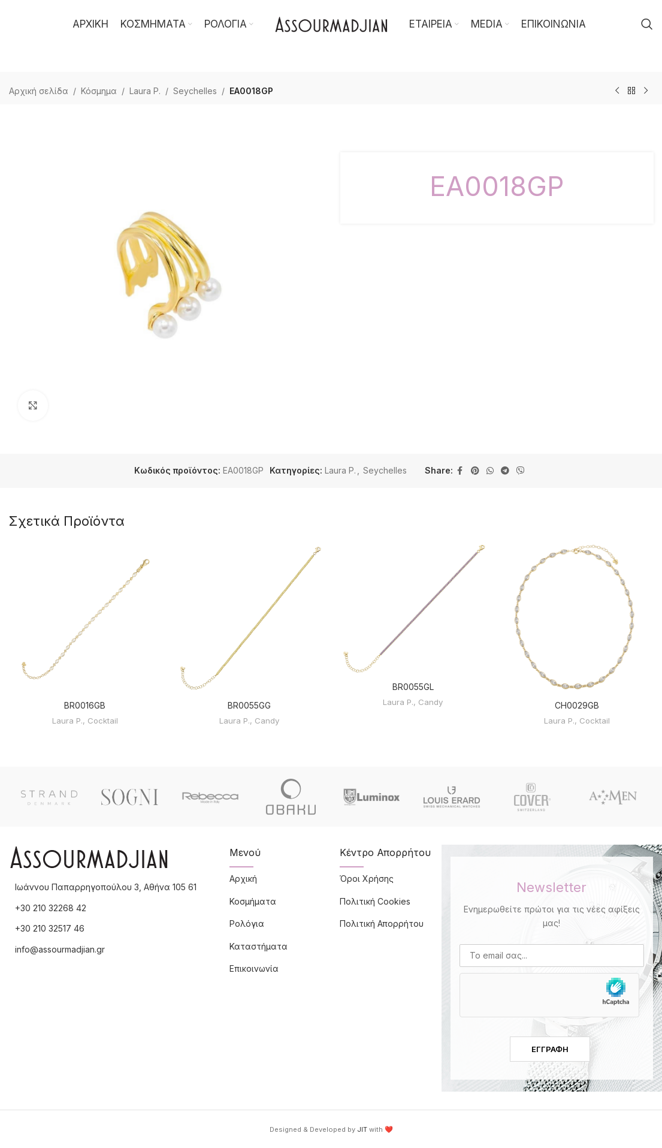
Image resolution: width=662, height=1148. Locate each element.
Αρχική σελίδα (38, 91)
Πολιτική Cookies (375, 901)
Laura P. (145, 91)
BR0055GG (249, 705)
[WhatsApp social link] (490, 471)
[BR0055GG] (249, 618)
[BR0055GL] (413, 608)
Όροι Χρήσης (367, 878)
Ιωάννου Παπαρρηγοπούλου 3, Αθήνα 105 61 (106, 887)
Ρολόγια (246, 923)
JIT (362, 1129)
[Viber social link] (520, 471)
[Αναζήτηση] (647, 24)
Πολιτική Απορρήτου (382, 923)
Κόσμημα (99, 91)
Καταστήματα (258, 946)
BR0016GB (84, 705)
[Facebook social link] (460, 471)
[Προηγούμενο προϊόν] (617, 91)
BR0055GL (413, 687)
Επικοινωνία (254, 968)
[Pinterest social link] (475, 471)
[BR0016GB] (85, 618)
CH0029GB (577, 705)
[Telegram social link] (505, 471)
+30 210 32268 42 (50, 908)
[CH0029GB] (577, 618)
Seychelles (195, 91)
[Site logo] (331, 23)
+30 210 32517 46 (49, 928)
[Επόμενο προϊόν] (646, 91)
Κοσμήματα (252, 901)
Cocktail (102, 720)
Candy (267, 720)
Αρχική (243, 878)
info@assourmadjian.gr (60, 949)
